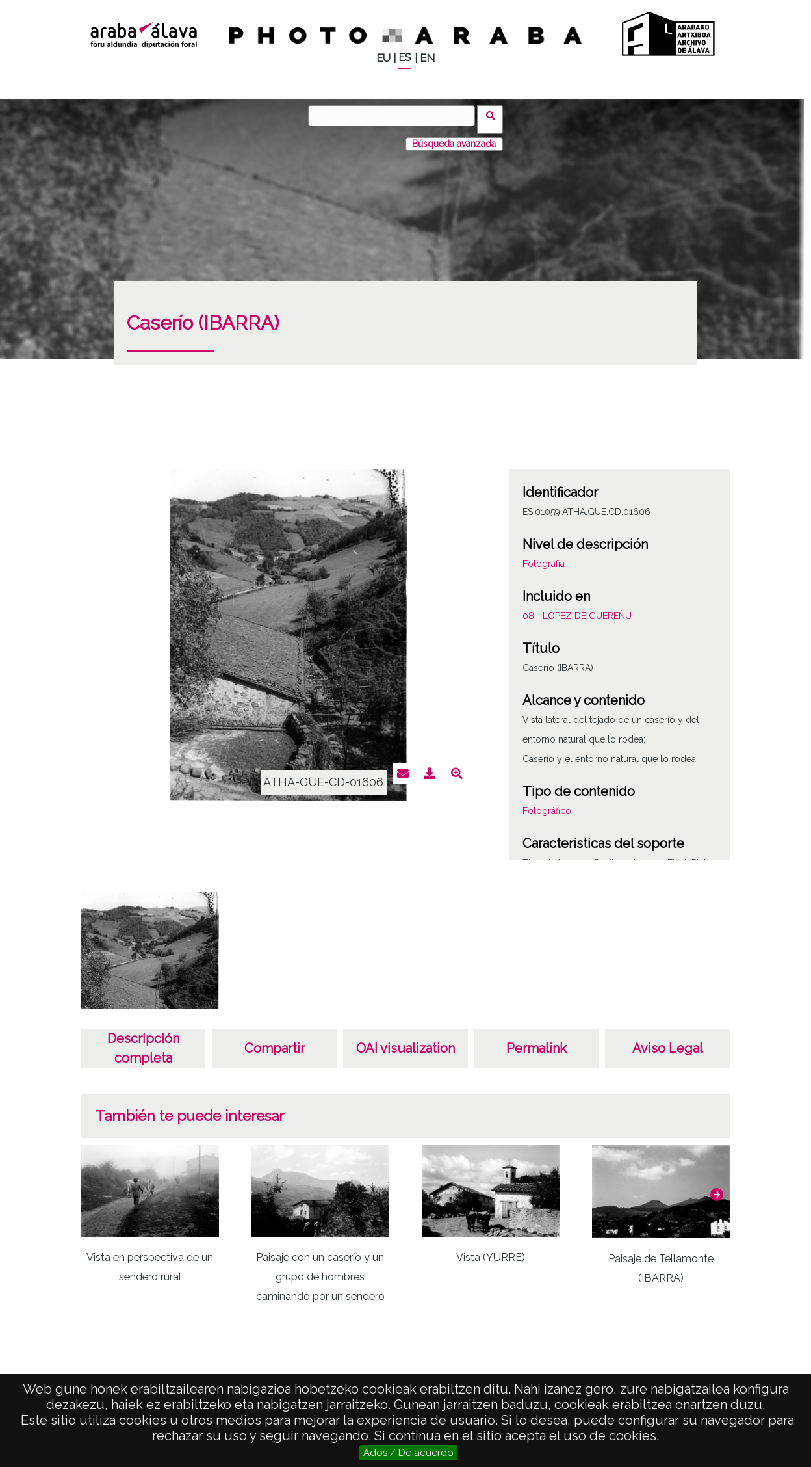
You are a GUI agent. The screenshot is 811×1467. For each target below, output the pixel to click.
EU (383, 58)
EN (427, 58)
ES (404, 57)
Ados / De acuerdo (408, 1453)
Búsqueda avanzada (454, 136)
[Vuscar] (395, 115)
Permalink (536, 1040)
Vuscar (494, 115)
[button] (716, 1186)
